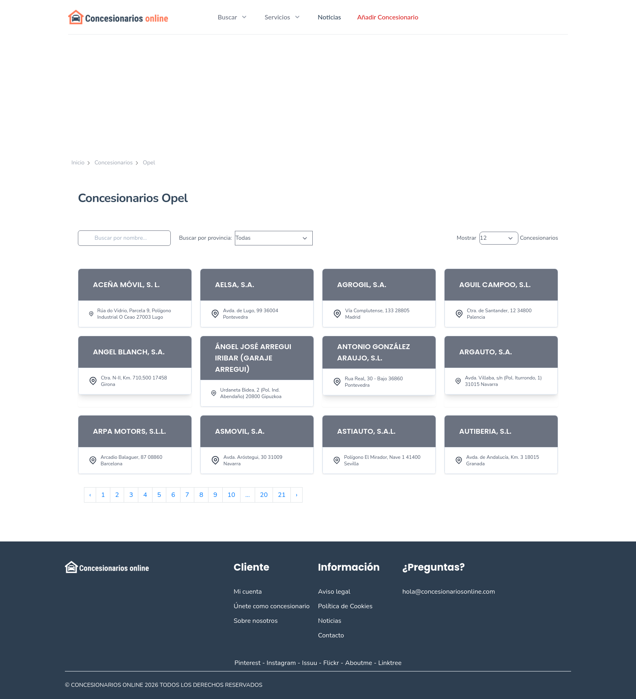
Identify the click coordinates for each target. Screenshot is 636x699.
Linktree (390, 663)
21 (282, 494)
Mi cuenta (248, 591)
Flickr (331, 663)
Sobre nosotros (256, 620)
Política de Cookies (345, 606)
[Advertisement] (318, 95)
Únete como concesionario (271, 606)
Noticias (329, 17)
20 (264, 494)
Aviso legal (334, 591)
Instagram (281, 663)
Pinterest (247, 663)
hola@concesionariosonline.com (448, 591)
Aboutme (358, 663)
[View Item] (135, 298)
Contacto (331, 635)
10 (231, 494)
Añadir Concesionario (388, 17)
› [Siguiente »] (296, 494)
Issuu (309, 663)
